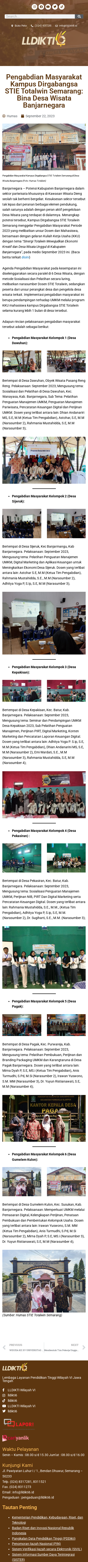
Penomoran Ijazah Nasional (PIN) (36, 1544)
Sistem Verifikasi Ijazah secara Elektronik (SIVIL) (47, 1549)
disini (25, 257)
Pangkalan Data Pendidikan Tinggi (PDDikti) (44, 1538)
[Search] (79, 16)
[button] (44, 55)
